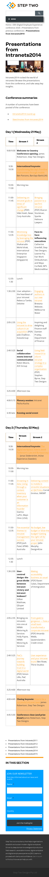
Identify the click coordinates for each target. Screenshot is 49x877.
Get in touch (37, 856)
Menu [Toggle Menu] (12, 19)
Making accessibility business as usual (39, 574)
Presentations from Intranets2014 (23, 750)
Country (10, 811)
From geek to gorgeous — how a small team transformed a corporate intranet (40, 624)
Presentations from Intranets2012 (23, 744)
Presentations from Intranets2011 (23, 740)
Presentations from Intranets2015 (23, 754)
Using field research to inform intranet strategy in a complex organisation (41, 359)
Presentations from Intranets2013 (23, 747)
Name (10, 784)
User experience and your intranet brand (39, 658)
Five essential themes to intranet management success (23, 533)
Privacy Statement (34, 828)
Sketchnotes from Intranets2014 (28, 119)
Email (10, 798)
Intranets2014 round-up (24, 114)
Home (8, 24)
